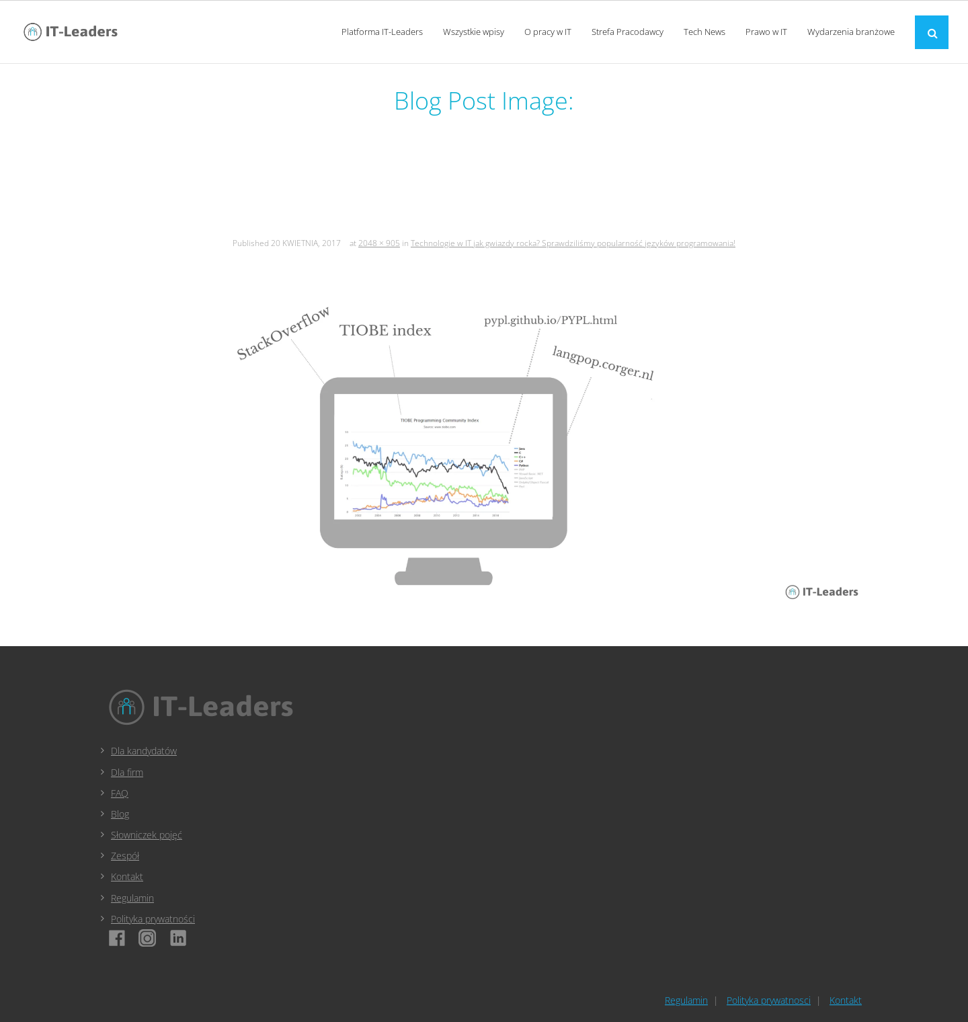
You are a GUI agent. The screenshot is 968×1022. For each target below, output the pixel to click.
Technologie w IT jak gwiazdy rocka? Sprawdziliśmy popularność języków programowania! (573, 243)
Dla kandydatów (144, 750)
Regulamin (132, 898)
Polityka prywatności (153, 918)
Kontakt (127, 876)
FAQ (119, 793)
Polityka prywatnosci (769, 1000)
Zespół (125, 855)
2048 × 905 (379, 243)
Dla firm (127, 772)
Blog (120, 814)
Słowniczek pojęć (146, 834)
